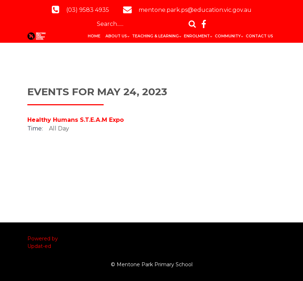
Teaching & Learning (155, 36)
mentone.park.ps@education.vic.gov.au (195, 9)
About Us (116, 36)
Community (228, 36)
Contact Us (259, 36)
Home (94, 36)
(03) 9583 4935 (87, 9)
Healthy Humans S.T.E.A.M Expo (75, 119)
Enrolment (197, 36)
